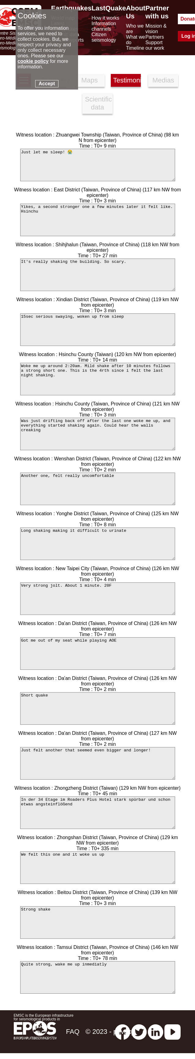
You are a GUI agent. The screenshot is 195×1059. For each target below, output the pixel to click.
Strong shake (97, 922)
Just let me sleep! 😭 (97, 165)
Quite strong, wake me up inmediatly (97, 977)
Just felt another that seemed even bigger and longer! (97, 763)
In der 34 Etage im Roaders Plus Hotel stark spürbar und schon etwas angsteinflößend (97, 812)
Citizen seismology (104, 37)
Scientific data (98, 103)
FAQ (73, 1031)
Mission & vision (156, 28)
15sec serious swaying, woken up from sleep (97, 329)
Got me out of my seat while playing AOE (97, 653)
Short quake (97, 708)
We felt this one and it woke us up (97, 867)
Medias (163, 80)
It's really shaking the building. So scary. (97, 275)
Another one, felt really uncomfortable (97, 489)
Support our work (154, 45)
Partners (154, 37)
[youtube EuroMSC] (172, 1031)
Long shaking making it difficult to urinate (97, 544)
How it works (105, 18)
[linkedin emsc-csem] (155, 1031)
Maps (89, 80)
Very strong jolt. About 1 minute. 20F (97, 598)
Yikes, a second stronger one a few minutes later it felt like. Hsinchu (97, 220)
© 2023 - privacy (110, 1031)
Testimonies (127, 80)
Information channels (104, 26)
